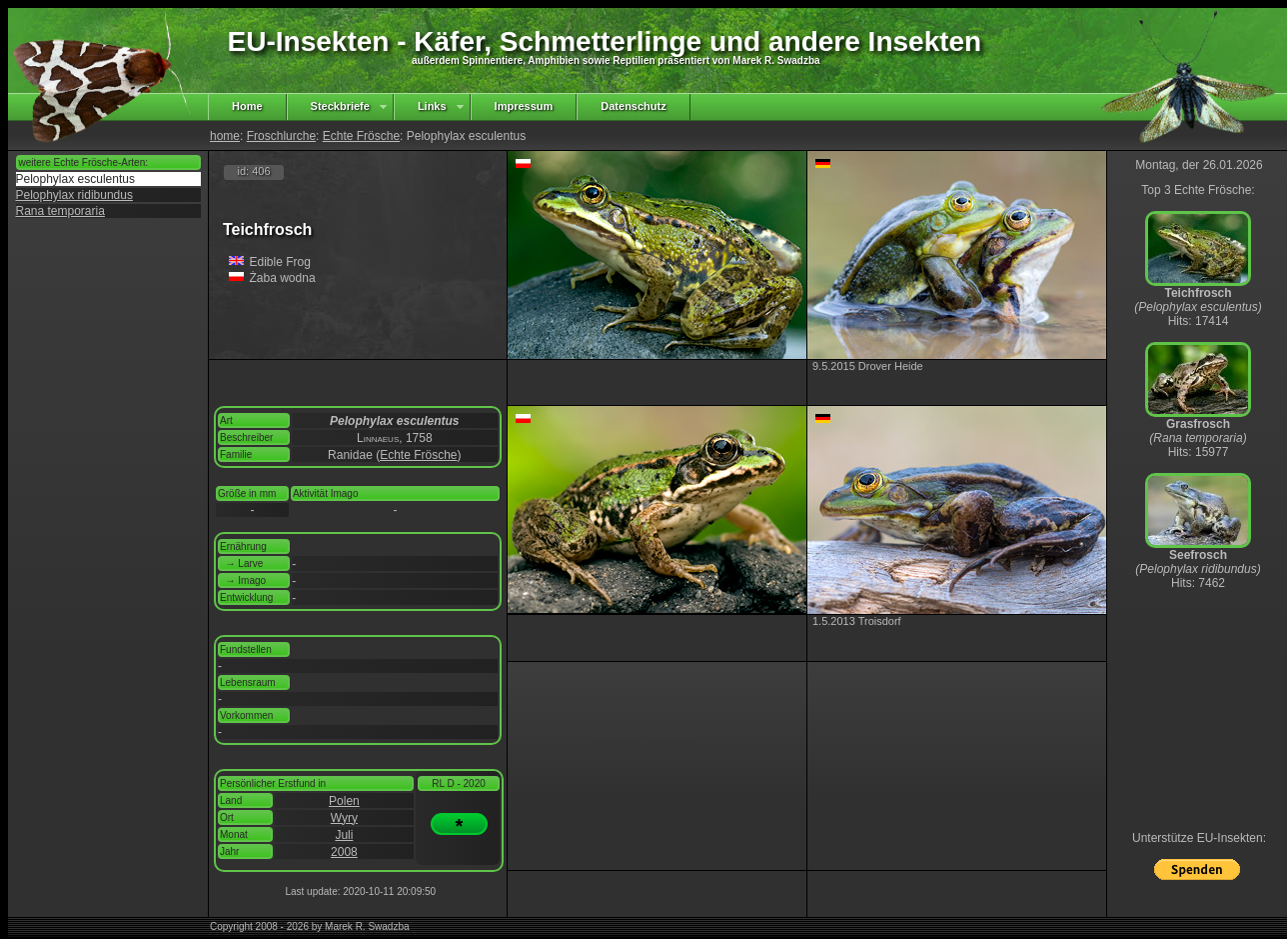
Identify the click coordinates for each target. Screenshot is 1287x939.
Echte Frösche (361, 136)
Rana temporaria (60, 211)
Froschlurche (281, 136)
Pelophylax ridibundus (74, 195)
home (225, 136)
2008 (344, 852)
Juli (344, 835)
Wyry (344, 818)
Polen (344, 801)
